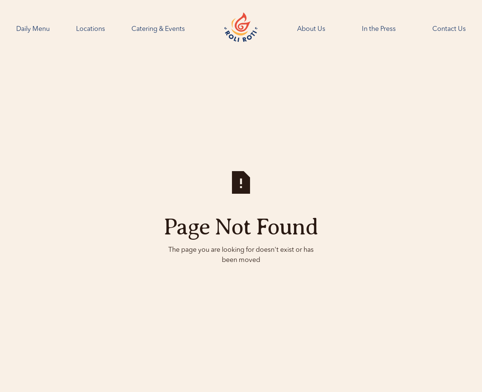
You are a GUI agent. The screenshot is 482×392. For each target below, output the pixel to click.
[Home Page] (241, 29)
